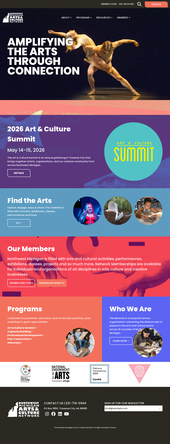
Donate (156, 4)
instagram (47, 414)
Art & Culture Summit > (21, 328)
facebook (53, 414)
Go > (19, 223)
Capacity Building (19, 331)
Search (139, 4)
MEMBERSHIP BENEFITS (51, 283)
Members (122, 17)
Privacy (113, 427)
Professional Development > (25, 335)
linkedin (60, 414)
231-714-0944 (76, 403)
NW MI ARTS (12, 18)
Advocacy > (14, 342)
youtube (66, 414)
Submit (160, 408)
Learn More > (121, 341)
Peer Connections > (19, 339)
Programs (83, 17)
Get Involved (126, 4)
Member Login (109, 4)
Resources (103, 17)
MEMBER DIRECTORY (21, 283)
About (65, 17)
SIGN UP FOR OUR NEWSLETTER (124, 403)
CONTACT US (53, 403)
